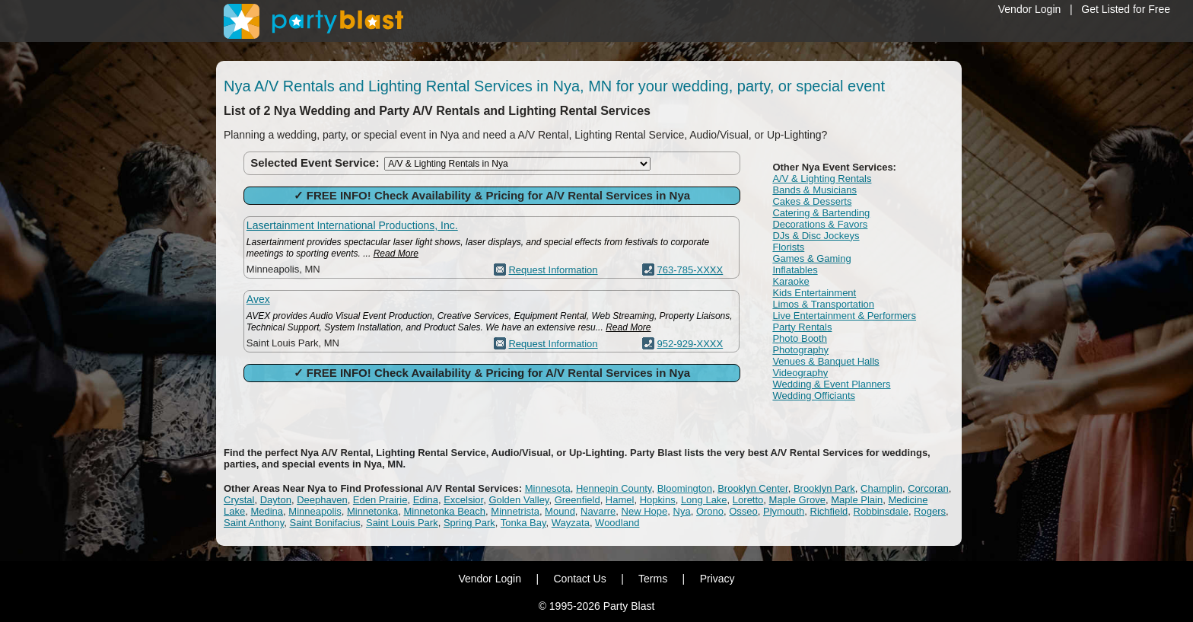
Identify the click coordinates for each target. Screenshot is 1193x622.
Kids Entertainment (814, 292)
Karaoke (790, 281)
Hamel (620, 500)
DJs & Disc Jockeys (815, 235)
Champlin (881, 488)
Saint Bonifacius (325, 522)
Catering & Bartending (821, 212)
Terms (652, 579)
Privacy (717, 579)
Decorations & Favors (819, 224)
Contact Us (579, 579)
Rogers (930, 511)
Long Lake (704, 500)
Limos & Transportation (823, 304)
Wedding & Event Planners (831, 384)
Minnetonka (372, 511)
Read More (396, 253)
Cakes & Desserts (811, 201)
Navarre (598, 511)
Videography (800, 372)
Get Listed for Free (1125, 9)
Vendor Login (1029, 9)
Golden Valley (518, 500)
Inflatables (794, 270)
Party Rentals (802, 327)
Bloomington (684, 488)
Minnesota (548, 488)
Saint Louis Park (402, 522)
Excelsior (463, 500)
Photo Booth (799, 338)
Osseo (743, 511)
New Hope (645, 511)
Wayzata (571, 522)
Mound (560, 511)
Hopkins (658, 500)
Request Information (552, 270)
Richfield (829, 511)
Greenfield (577, 500)
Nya (682, 511)
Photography (800, 350)
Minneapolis (314, 511)
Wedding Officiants (813, 395)
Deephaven (322, 500)
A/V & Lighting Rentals (821, 178)
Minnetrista (515, 511)
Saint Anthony (254, 522)
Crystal (239, 500)
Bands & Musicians (814, 190)
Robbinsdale (881, 511)
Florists (788, 247)
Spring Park (469, 522)
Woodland (617, 522)
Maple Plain (857, 500)
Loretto (748, 500)
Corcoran (928, 488)
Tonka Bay (523, 522)
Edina (425, 500)
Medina (266, 511)
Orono (710, 511)
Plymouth (783, 511)
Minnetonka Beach (444, 511)
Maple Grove (797, 500)
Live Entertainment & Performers (844, 315)
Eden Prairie (380, 500)
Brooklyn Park (824, 488)
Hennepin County (614, 488)
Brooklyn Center (752, 488)
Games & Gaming (811, 258)
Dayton (275, 500)
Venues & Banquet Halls (825, 361)
